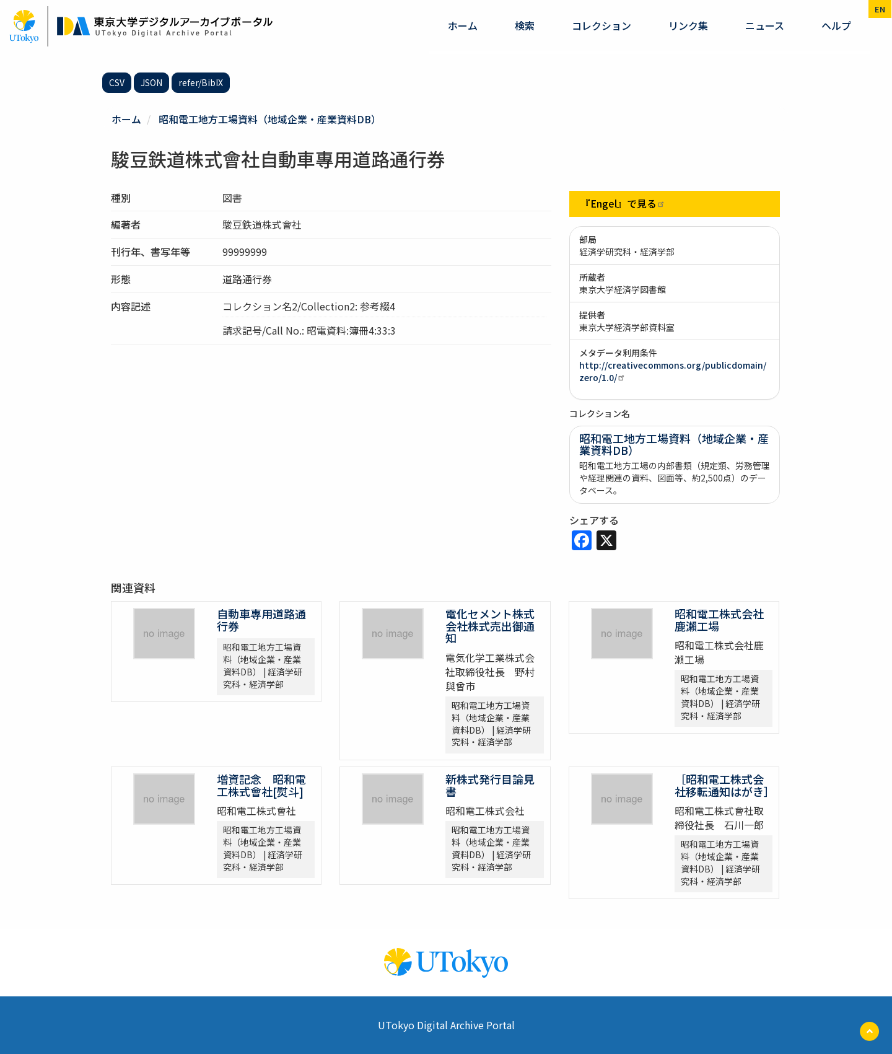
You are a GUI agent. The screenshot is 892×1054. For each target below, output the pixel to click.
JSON (151, 82)
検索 (525, 25)
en (880, 9)
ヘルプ (836, 25)
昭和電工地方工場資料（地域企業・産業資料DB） (270, 119)
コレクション (601, 25)
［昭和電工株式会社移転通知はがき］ (725, 784)
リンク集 (688, 25)
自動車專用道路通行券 (261, 619)
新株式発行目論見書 (490, 784)
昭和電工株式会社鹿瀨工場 (719, 619)
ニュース (764, 25)
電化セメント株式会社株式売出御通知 (490, 625)
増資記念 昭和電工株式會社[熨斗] (261, 784)
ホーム (463, 25)
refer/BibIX (200, 82)
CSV (117, 82)
